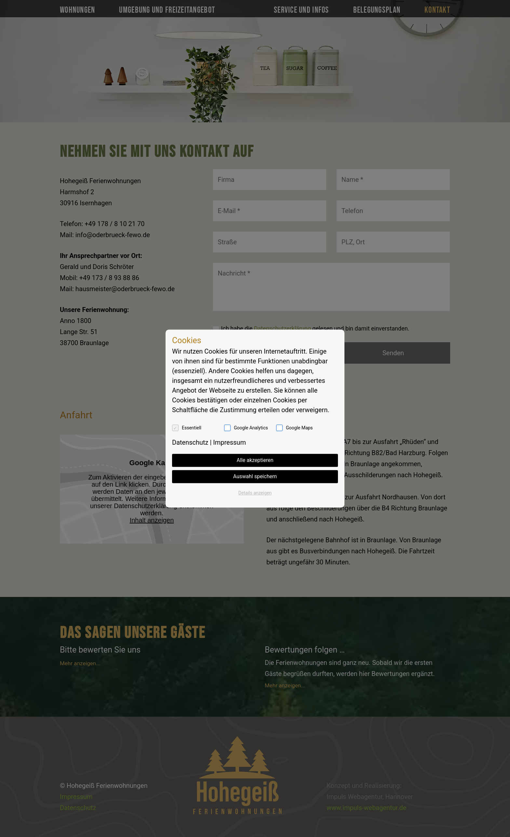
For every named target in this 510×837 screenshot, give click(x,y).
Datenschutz (190, 442)
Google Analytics (251, 427)
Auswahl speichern (255, 476)
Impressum (229, 442)
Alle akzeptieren (255, 460)
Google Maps (299, 427)
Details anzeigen (255, 492)
